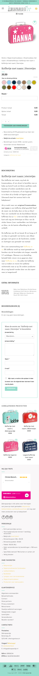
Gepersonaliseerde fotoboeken (15, 568)
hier (15, 217)
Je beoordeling (10, 341)
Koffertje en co (11, 261)
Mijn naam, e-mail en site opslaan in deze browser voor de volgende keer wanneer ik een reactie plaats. (19, 381)
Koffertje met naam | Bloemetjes (29, 428)
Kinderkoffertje (12, 61)
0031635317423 (8, 646)
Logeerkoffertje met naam (29, 456)
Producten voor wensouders (14, 582)
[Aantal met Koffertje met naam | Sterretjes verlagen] (3, 122)
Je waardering (9, 332)
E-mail (7, 368)
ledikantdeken (7, 509)
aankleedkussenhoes (19, 509)
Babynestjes (8, 566)
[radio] (4, 82)
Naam (7, 359)
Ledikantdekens (9, 571)
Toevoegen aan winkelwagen (15, 126)
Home (4, 58)
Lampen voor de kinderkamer (14, 577)
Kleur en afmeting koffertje (9, 78)
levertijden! (15, 536)
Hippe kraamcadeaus (14, 58)
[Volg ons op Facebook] (3, 517)
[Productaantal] (5, 122)
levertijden (20, 138)
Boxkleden (7, 574)
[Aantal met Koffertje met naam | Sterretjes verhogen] (8, 122)
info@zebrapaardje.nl (10, 649)
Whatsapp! (11, 643)
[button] (3, 8)
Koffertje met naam (26, 61)
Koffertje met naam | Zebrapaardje (10, 429)
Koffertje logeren (10, 455)
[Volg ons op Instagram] (7, 517)
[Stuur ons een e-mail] (11, 517)
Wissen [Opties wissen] (35, 77)
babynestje (26, 507)
